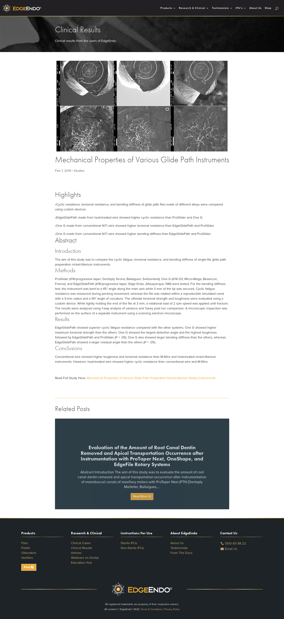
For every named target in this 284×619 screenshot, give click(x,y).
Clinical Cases (81, 543)
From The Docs (181, 553)
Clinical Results (81, 548)
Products (166, 8)
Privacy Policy (172, 609)
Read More (140, 503)
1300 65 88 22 (235, 543)
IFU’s (239, 8)
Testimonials (220, 8)
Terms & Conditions (151, 609)
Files (24, 543)
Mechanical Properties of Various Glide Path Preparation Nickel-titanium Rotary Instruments (151, 378)
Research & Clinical (192, 8)
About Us (255, 8)
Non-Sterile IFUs (132, 548)
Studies (79, 171)
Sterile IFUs (129, 543)
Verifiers (27, 558)
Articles (76, 553)
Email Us (231, 549)
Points (25, 548)
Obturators (28, 553)
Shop (268, 8)
